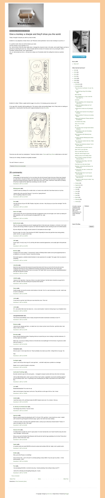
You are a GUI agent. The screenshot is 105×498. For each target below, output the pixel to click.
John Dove (49, 493)
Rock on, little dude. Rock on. (81, 151)
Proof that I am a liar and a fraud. (82, 164)
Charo (44, 154)
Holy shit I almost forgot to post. (82, 153)
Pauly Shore (52, 154)
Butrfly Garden (17, 223)
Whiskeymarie (16, 188)
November (77, 86)
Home (39, 479)
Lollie (14, 298)
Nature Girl (16, 211)
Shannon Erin (16, 429)
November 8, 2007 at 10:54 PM (20, 402)
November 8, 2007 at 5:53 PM (20, 355)
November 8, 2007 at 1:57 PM (20, 273)
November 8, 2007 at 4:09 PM (20, 311)
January (77, 201)
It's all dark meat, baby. (80, 121)
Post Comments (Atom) (21, 481)
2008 (75, 80)
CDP (14, 240)
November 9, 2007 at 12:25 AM (20, 410)
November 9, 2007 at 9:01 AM (20, 448)
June (76, 191)
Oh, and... (77, 125)
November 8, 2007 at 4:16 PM (20, 319)
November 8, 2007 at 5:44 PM (20, 344)
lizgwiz (15, 444)
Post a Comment (15, 476)
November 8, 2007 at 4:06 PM (20, 302)
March (76, 197)
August (77, 187)
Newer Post (12, 479)
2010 (75, 76)
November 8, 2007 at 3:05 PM (20, 283)
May (76, 193)
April (76, 195)
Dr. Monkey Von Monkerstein (20, 406)
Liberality (15, 265)
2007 (75, 82)
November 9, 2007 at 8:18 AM (20, 425)
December (77, 84)
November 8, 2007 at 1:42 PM (20, 260)
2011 (75, 74)
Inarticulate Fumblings (18, 372)
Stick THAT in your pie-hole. (81, 149)
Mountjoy (15, 334)
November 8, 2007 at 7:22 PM (20, 381)
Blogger (67, 493)
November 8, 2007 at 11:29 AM (20, 207)
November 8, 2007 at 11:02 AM (20, 183)
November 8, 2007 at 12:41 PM (20, 246)
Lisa (14, 386)
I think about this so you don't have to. (83, 147)
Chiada (15, 175)
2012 (75, 72)
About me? (76, 64)
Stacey (15, 288)
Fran (14, 466)
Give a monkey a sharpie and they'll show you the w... (83, 158)
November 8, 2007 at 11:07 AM (20, 196)
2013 (75, 70)
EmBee (15, 453)
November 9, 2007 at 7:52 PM (20, 472)
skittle (47, 108)
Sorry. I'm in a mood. (79, 123)
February (77, 199)
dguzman (15, 415)
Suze (14, 201)
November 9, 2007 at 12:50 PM (20, 461)
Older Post (65, 479)
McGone (15, 250)
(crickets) (77, 100)
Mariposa (15, 324)
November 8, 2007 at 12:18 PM (20, 218)
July (76, 189)
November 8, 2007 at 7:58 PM (20, 393)
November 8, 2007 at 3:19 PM (20, 293)
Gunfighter (16, 360)
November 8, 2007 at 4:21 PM (20, 329)
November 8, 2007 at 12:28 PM (20, 236)
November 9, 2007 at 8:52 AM (20, 439)
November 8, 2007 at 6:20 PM (20, 367)
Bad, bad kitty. (78, 94)
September (78, 185)
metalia (15, 398)
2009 (75, 78)
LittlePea (15, 278)
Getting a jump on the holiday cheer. (83, 155)
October (77, 183)
